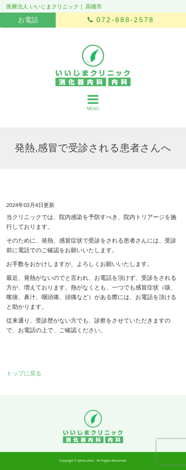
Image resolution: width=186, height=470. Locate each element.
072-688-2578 (121, 19)
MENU (93, 102)
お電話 (28, 19)
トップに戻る (23, 373)
